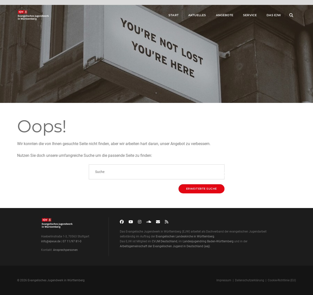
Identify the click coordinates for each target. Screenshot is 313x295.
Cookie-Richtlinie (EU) (282, 280)
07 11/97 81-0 (72, 241)
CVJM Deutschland (164, 241)
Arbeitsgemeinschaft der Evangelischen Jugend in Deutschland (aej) (165, 246)
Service (244, 17)
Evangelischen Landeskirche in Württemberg (185, 236)
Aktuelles (191, 17)
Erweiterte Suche (201, 188)
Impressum (223, 280)
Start (167, 17)
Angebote (218, 17)
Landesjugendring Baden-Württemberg (208, 241)
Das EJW (268, 17)
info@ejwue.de (50, 241)
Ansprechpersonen (65, 250)
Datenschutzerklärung (249, 280)
